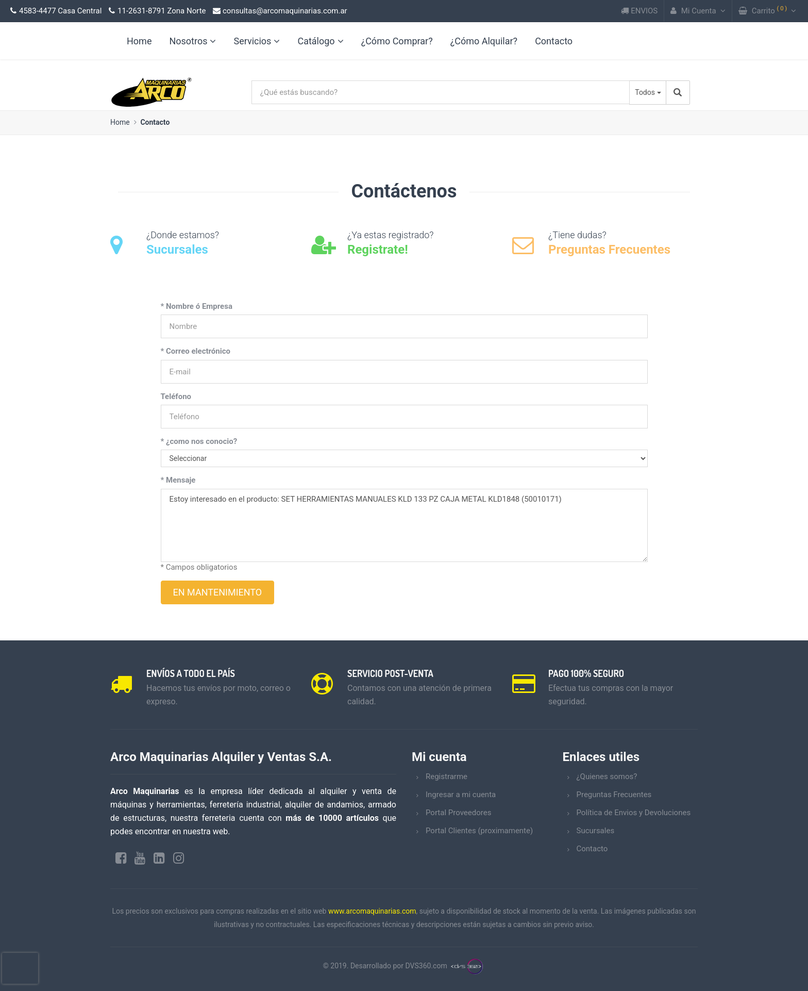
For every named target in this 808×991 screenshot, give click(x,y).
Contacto (554, 41)
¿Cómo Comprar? (397, 41)
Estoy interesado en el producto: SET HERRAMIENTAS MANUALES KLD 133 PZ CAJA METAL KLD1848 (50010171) (404, 525)
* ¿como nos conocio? (199, 441)
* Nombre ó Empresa (196, 306)
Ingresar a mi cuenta (461, 794)
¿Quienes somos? (607, 776)
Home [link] (139, 41)
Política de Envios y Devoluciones (634, 812)
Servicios (256, 41)
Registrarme (446, 776)
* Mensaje (178, 480)
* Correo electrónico (195, 351)
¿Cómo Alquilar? (483, 41)
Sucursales (596, 830)
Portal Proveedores (458, 812)
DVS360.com (426, 966)
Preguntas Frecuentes (614, 794)
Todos (645, 92)
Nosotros (192, 41)
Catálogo (320, 41)
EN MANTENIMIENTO (217, 592)
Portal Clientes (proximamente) (479, 830)
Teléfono (176, 396)
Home (120, 122)
